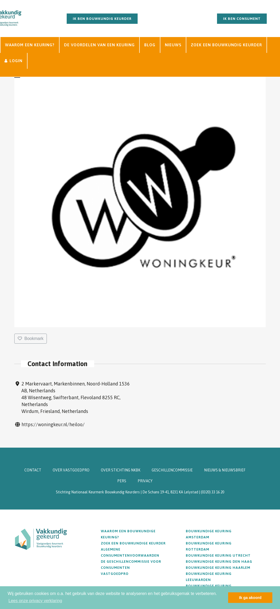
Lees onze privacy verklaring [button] (35, 600)
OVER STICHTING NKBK (120, 470)
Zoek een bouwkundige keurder (133, 543)
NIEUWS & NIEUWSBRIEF (224, 470)
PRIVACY (145, 481)
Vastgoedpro (115, 574)
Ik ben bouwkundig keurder (102, 19)
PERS (121, 481)
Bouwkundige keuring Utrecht (218, 555)
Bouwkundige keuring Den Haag (219, 561)
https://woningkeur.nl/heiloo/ (53, 424)
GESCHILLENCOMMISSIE (172, 470)
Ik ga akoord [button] (250, 598)
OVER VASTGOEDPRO (71, 470)
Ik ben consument (242, 19)
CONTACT (32, 470)
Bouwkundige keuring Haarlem (218, 568)
